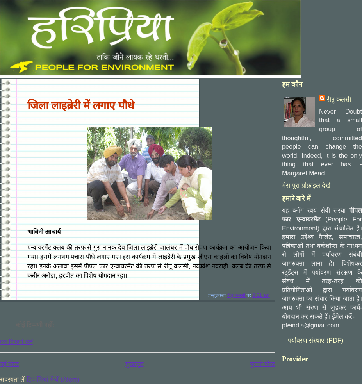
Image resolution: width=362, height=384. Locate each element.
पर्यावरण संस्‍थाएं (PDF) (315, 340)
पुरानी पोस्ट (262, 363)
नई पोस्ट (9, 363)
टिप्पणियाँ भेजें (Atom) (53, 379)
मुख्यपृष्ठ (134, 363)
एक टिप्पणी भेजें (16, 342)
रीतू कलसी (339, 99)
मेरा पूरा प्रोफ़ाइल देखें (306, 185)
